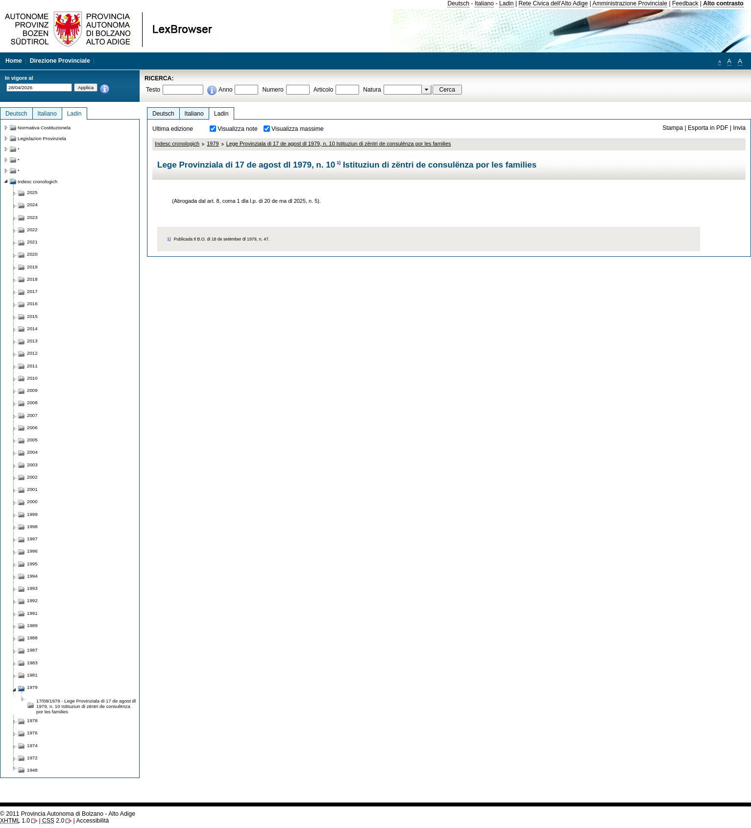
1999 (32, 514)
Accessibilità (92, 820)
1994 (32, 576)
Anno (225, 89)
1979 (212, 143)
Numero (272, 89)
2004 (32, 452)
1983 (32, 662)
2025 (32, 192)
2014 (32, 328)
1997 (32, 538)
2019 (32, 266)
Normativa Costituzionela (44, 127)
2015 (32, 316)
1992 (32, 600)
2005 (32, 439)
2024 (32, 204)
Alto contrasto (723, 3)
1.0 (15, 820)
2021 (32, 241)
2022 (32, 229)
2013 (32, 340)
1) (338, 162)
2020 (32, 254)
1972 (32, 757)
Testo (153, 89)
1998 (32, 526)
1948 (32, 770)
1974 (32, 745)
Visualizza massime (297, 128)
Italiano (484, 3)
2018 (32, 279)
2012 (32, 353)
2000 (32, 501)
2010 (32, 378)
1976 (32, 732)
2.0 (53, 820)
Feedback (685, 3)
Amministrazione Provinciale (629, 3)
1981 (32, 675)
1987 (32, 650)
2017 (32, 291)
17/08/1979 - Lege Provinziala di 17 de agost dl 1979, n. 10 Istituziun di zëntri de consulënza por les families (86, 706)
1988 (32, 637)
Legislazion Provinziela (42, 138)
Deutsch (458, 3)
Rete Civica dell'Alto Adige (553, 3)
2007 (32, 415)
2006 (32, 427)
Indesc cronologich (177, 143)
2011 (32, 365)
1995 (32, 563)
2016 (32, 303)
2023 (32, 217)
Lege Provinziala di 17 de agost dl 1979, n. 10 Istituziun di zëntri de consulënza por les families (338, 143)
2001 (32, 489)
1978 (32, 720)
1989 (32, 625)
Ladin (506, 3)
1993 (32, 588)
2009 (32, 390)
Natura (372, 89)
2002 (32, 477)
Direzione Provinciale (60, 60)
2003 (32, 464)
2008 (32, 402)
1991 (32, 613)
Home (13, 60)
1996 (32, 551)
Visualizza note (238, 128)
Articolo (324, 89)
